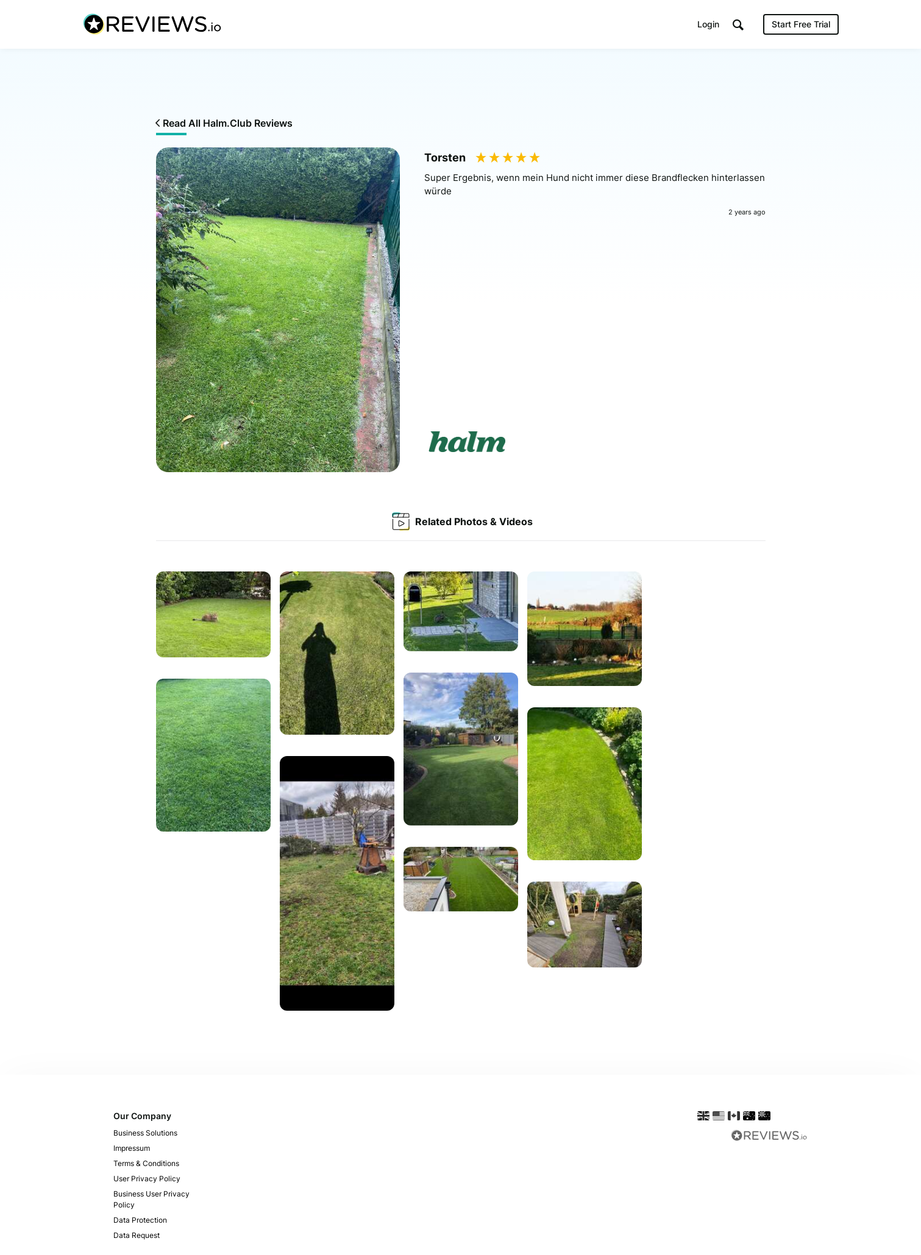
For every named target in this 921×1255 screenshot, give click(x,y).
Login (708, 24)
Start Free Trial (801, 24)
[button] (738, 24)
